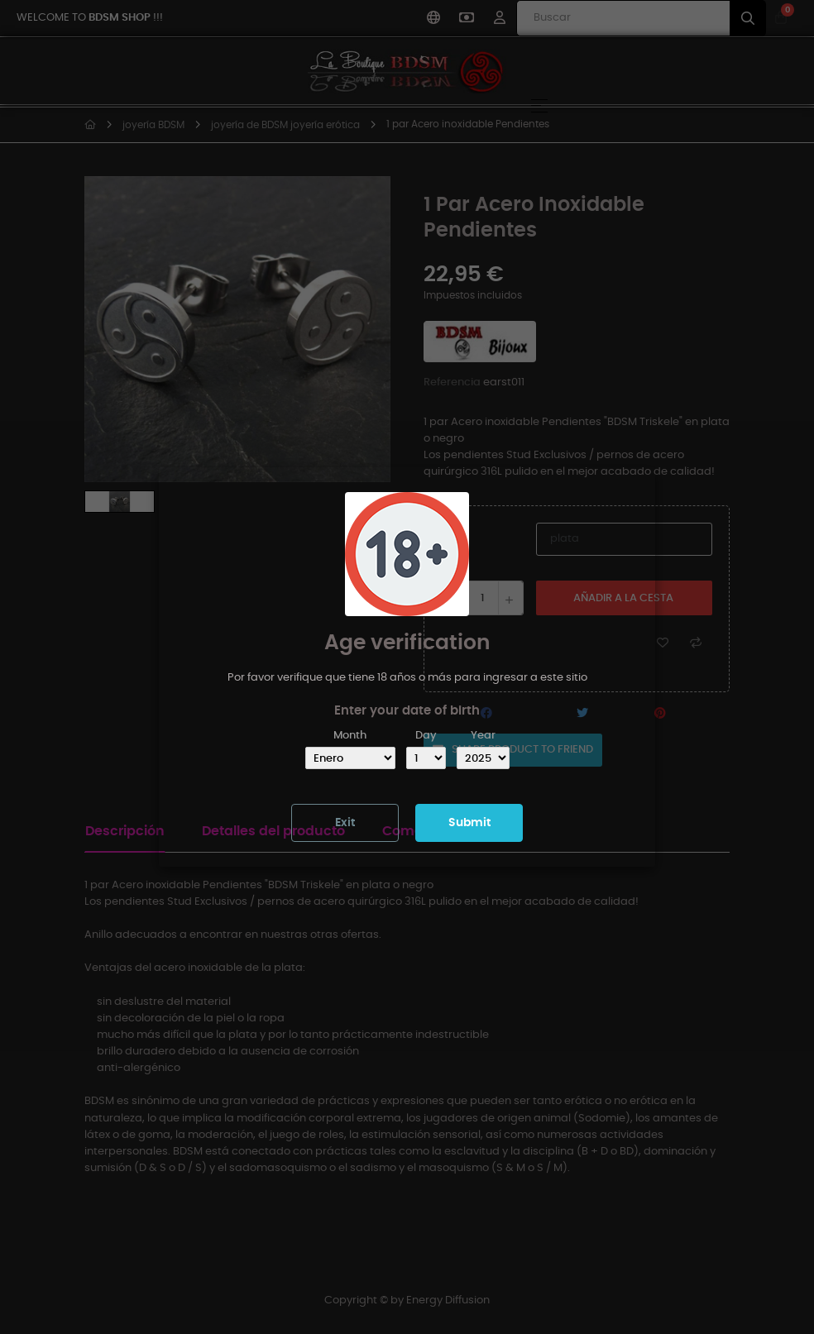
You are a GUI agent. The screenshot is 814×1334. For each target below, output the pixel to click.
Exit (345, 823)
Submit (469, 823)
